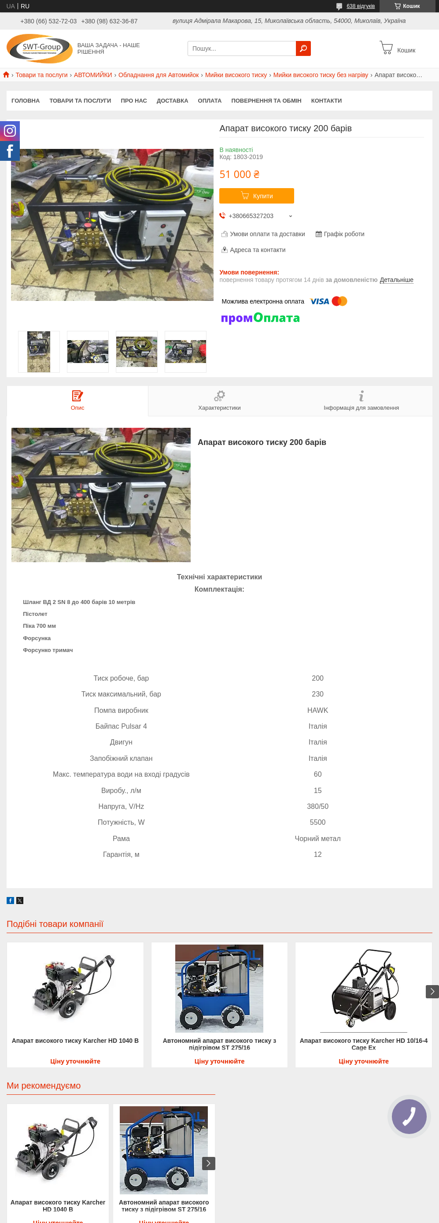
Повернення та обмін (266, 100)
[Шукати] (303, 48)
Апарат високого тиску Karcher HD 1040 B (75, 1040)
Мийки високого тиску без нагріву (321, 74)
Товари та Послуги (80, 100)
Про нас (134, 100)
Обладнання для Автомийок (158, 74)
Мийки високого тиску (236, 74)
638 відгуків (361, 6)
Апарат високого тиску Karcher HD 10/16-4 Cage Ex (364, 1044)
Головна (25, 100)
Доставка (172, 100)
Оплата (210, 100)
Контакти (326, 100)
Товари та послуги (41, 74)
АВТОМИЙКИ (93, 74)
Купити (263, 196)
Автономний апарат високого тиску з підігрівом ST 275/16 (220, 1044)
